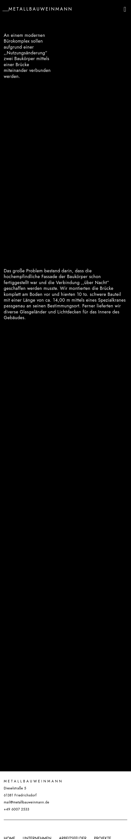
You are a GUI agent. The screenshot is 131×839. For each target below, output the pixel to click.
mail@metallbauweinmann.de (26, 802)
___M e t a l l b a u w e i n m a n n (37, 9)
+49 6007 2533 (16, 809)
